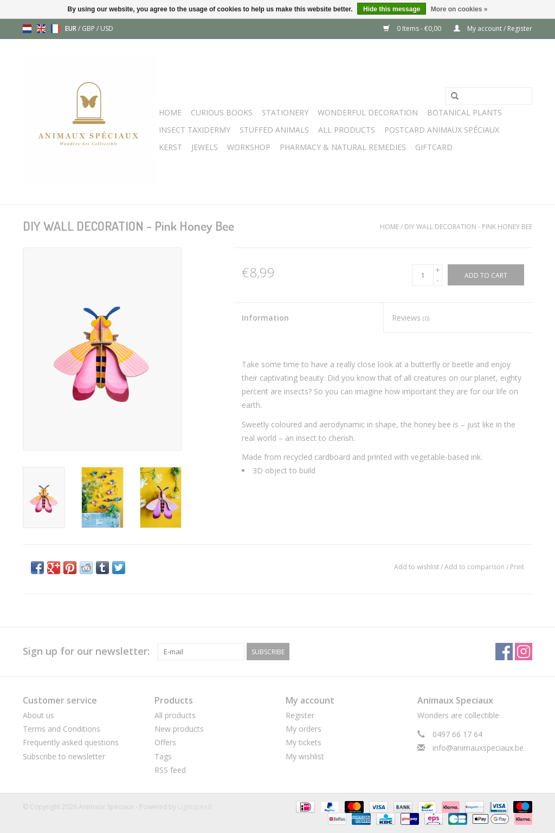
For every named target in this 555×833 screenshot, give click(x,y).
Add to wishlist (416, 566)
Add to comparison (475, 566)
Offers (165, 742)
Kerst (170, 147)
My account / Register (493, 28)
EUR (71, 28)
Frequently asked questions (71, 742)
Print (517, 566)
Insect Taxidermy (194, 130)
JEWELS (204, 147)
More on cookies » (459, 9)
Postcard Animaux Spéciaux (441, 130)
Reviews (410, 318)
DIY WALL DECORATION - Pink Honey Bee (468, 226)
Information (265, 318)
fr (55, 28)
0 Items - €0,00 (413, 28)
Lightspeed (195, 806)
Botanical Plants (464, 112)
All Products (346, 130)
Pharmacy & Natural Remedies (343, 147)
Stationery (285, 112)
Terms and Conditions (61, 729)
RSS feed (170, 770)
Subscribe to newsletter (64, 756)
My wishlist (305, 756)
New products (179, 729)
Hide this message (391, 9)
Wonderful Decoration (368, 112)
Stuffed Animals (274, 130)
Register (300, 715)
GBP (89, 28)
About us (38, 715)
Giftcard (434, 147)
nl (27, 28)
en (41, 28)
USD (106, 28)
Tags (163, 756)
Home (170, 112)
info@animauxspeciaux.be (478, 748)
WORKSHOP (248, 147)
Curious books (222, 112)
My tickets (303, 742)
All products (175, 715)
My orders (303, 729)
